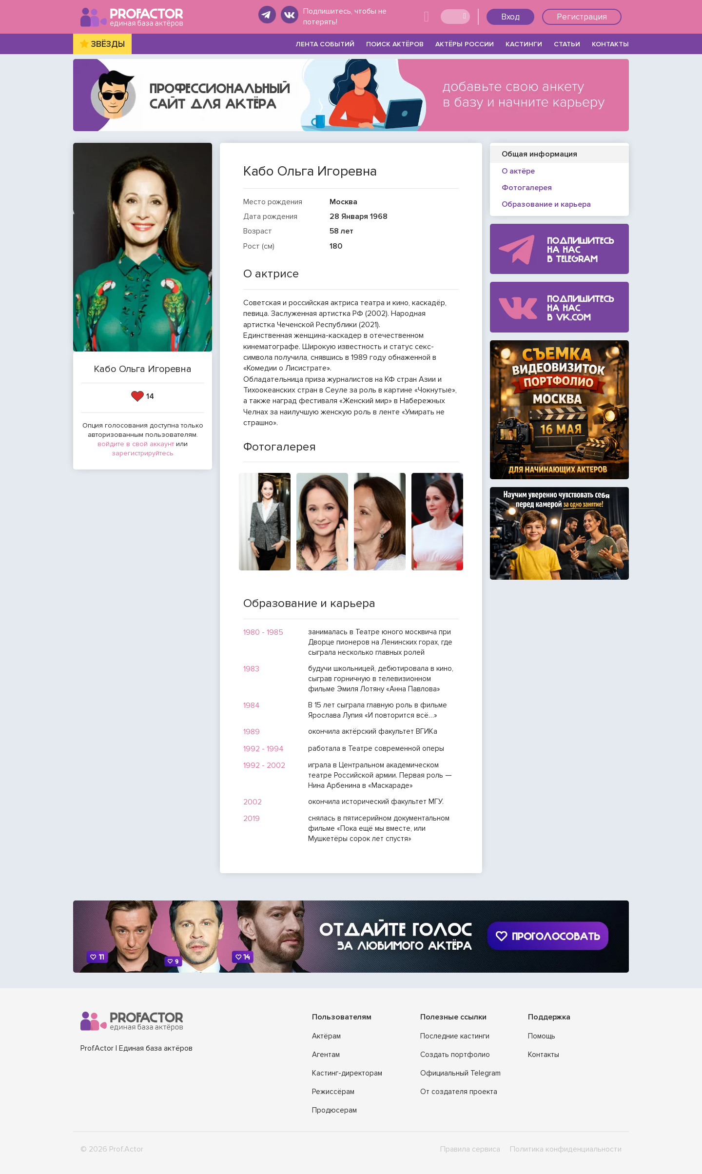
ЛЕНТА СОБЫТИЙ (325, 44)
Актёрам (326, 1036)
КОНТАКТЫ (610, 44)
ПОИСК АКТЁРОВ (395, 44)
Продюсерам (334, 1110)
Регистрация (582, 17)
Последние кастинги (454, 1036)
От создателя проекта (458, 1091)
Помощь (541, 1036)
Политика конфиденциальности (566, 1149)
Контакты (543, 1054)
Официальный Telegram (460, 1073)
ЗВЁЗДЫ (108, 44)
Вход (510, 17)
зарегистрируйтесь (143, 453)
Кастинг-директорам (347, 1073)
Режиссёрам (333, 1091)
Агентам (326, 1054)
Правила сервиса (470, 1149)
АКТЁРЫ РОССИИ (464, 44)
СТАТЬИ (567, 44)
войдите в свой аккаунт (136, 444)
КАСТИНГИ (524, 44)
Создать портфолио (455, 1054)
